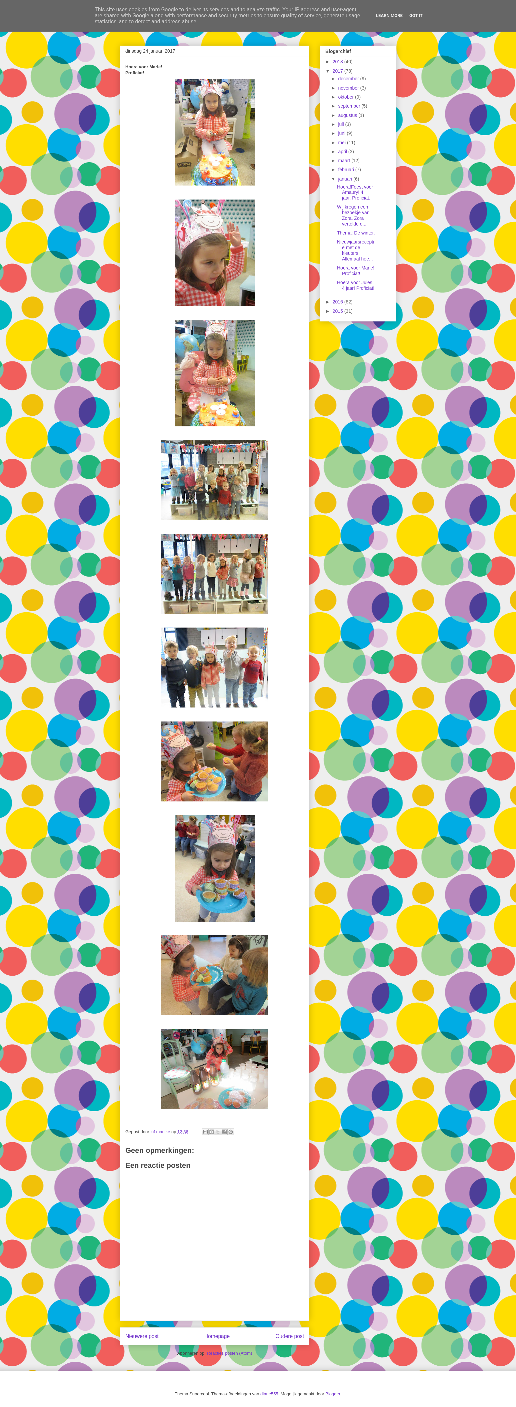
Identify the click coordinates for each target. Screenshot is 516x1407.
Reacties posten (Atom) (229, 1353)
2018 (338, 61)
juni (342, 133)
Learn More (389, 15)
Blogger (332, 1393)
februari (346, 169)
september (349, 106)
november (349, 88)
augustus (348, 115)
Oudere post (289, 1336)
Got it (416, 15)
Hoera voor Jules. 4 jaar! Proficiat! (355, 285)
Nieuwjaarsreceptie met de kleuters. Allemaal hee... (355, 250)
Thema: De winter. (356, 232)
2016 (338, 301)
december (349, 78)
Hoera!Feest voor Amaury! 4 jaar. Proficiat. (355, 192)
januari (345, 179)
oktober (346, 97)
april (343, 151)
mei (342, 142)
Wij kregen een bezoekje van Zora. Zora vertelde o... (353, 215)
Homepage (217, 1336)
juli (341, 124)
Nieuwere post (142, 1336)
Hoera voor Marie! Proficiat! (355, 270)
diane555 (269, 1393)
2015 (338, 311)
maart (344, 160)
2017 (338, 71)
